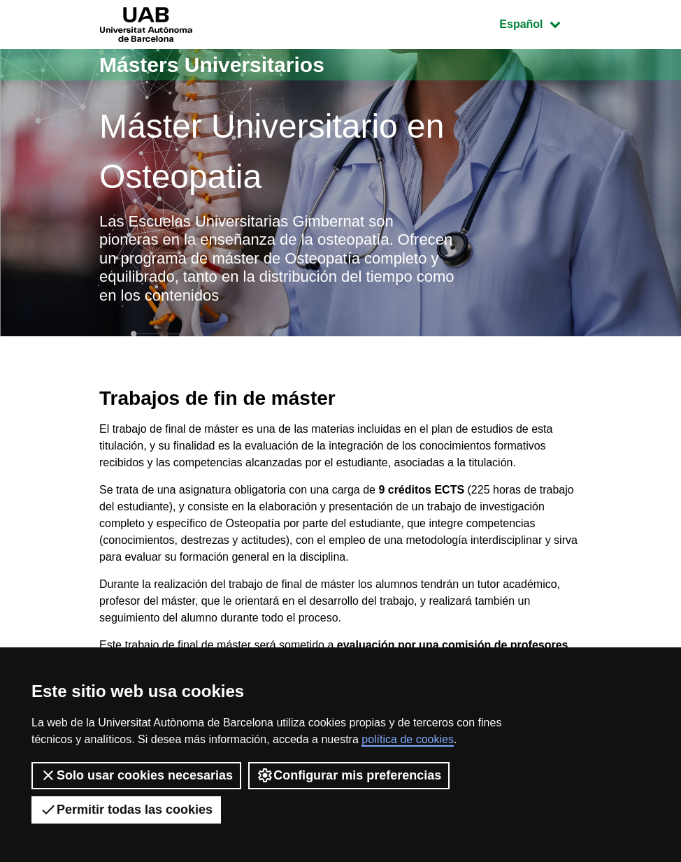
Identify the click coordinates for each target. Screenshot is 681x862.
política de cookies (407, 739)
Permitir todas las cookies (126, 809)
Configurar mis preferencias (349, 775)
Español (540, 22)
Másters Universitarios (211, 64)
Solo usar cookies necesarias (136, 775)
